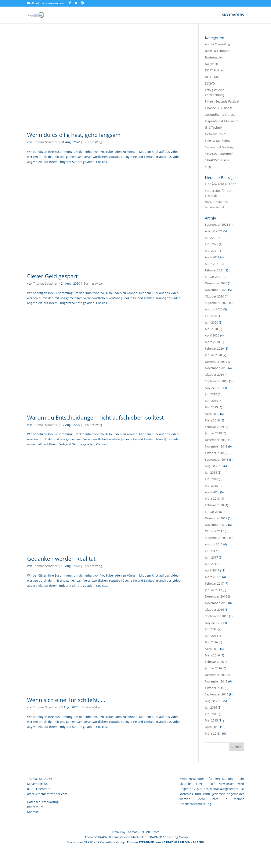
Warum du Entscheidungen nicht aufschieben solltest (95, 417)
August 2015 (214, 701)
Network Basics (216, 134)
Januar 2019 (213, 433)
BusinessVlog (92, 142)
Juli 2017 (211, 551)
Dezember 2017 (216, 518)
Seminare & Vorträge (219, 147)
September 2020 (216, 303)
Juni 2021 (211, 244)
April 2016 (212, 649)
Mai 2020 (211, 329)
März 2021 (212, 264)
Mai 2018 (211, 486)
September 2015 (216, 694)
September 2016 (216, 616)
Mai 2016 (211, 642)
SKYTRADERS (233, 15)
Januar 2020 (213, 355)
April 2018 (212, 492)
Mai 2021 (211, 251)
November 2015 (216, 681)
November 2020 (216, 290)
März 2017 (212, 577)
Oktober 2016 (214, 610)
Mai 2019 (211, 407)
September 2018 (216, 459)
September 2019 (216, 381)
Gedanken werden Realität (61, 558)
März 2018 (212, 498)
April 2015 (212, 727)
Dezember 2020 (216, 283)
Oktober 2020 (214, 296)
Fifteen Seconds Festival (222, 101)
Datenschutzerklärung (43, 802)
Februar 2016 (214, 662)
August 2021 (214, 231)
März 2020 (212, 342)
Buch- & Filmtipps (217, 51)
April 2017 (212, 570)
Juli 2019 (211, 394)
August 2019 (214, 388)
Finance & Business (218, 108)
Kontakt (32, 812)
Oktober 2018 (214, 453)
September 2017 (216, 538)
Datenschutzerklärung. (196, 804)
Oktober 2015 (214, 688)
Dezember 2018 (216, 440)
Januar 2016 (213, 668)
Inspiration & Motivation (222, 121)
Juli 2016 (211, 629)
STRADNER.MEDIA (177, 842)
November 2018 (216, 446)
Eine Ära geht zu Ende (220, 184)
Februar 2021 (214, 270)
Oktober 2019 (214, 375)
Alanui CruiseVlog (217, 44)
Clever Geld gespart (52, 276)
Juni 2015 (211, 714)
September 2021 (216, 224)
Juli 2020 (211, 316)
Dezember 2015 (216, 675)
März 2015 (212, 733)
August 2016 (214, 623)
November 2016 (216, 603)
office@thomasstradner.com (47, 794)
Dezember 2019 (216, 362)
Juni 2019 (211, 401)
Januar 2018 (213, 512)
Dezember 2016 (216, 596)
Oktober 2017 (214, 531)
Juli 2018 (211, 472)
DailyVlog (211, 64)
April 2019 (212, 414)
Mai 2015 (211, 720)
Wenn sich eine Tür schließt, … (66, 700)
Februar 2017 (214, 583)
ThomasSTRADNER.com (144, 842)
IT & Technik (213, 127)
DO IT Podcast (215, 70)
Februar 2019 (214, 427)
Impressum (35, 807)
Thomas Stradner (45, 142)
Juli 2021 (211, 238)
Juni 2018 (211, 479)
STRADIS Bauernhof (219, 154)
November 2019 (216, 368)
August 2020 (214, 309)
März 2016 (212, 655)
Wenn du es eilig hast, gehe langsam (73, 135)
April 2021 (212, 257)
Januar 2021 (213, 277)
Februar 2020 (214, 348)
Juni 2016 (211, 636)
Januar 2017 (213, 590)
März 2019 (212, 420)
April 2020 (212, 335)
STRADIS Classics (217, 160)
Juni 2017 (211, 557)
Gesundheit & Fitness (220, 115)
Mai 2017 (211, 564)
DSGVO (210, 83)
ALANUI (198, 842)
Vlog (208, 167)
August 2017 (214, 544)
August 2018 (214, 466)
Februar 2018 (214, 505)
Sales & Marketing (218, 141)
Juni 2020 (211, 322)
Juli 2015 (211, 707)
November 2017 (216, 525)
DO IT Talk (212, 77)
